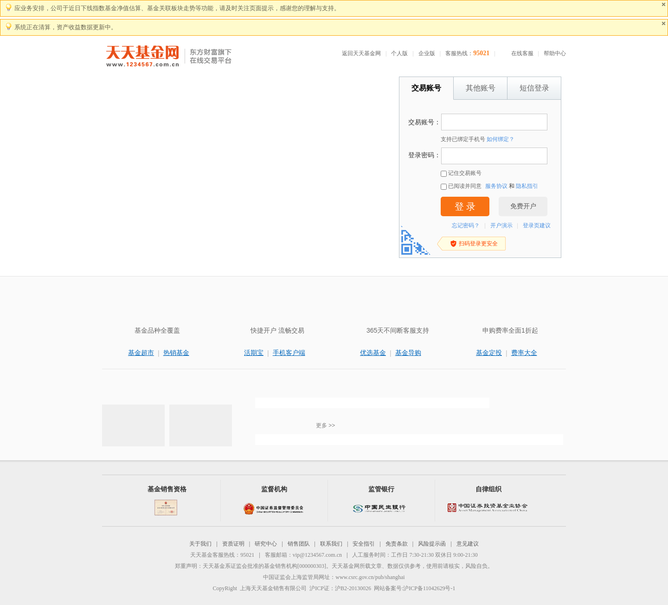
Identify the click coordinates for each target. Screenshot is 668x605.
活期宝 (253, 352)
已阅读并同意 (461, 186)
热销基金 (176, 352)
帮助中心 (555, 53)
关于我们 (200, 544)
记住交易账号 (461, 173)
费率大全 (524, 352)
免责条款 (396, 544)
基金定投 (489, 352)
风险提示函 (432, 544)
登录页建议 (537, 225)
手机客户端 (289, 352)
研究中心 (266, 544)
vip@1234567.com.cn (317, 555)
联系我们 (331, 544)
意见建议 (467, 544)
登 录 (465, 206)
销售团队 (299, 544)
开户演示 (501, 225)
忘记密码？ (466, 225)
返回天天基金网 (361, 53)
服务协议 (496, 186)
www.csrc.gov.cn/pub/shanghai (370, 577)
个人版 (399, 53)
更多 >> (325, 425)
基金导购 (408, 352)
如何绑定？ (500, 139)
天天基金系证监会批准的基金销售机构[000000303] (264, 566)
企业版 (426, 53)
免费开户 (523, 206)
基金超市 (141, 352)
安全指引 (364, 544)
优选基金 (373, 352)
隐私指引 (527, 186)
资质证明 (233, 544)
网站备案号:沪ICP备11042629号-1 (415, 588)
